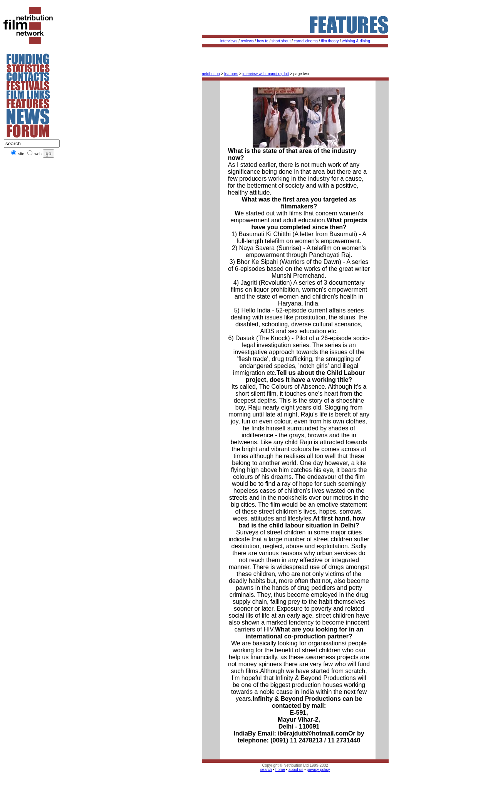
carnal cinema (306, 41)
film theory (330, 41)
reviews (247, 41)
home (280, 769)
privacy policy (318, 769)
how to (262, 41)
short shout (281, 41)
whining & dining (356, 41)
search (266, 769)
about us (295, 769)
